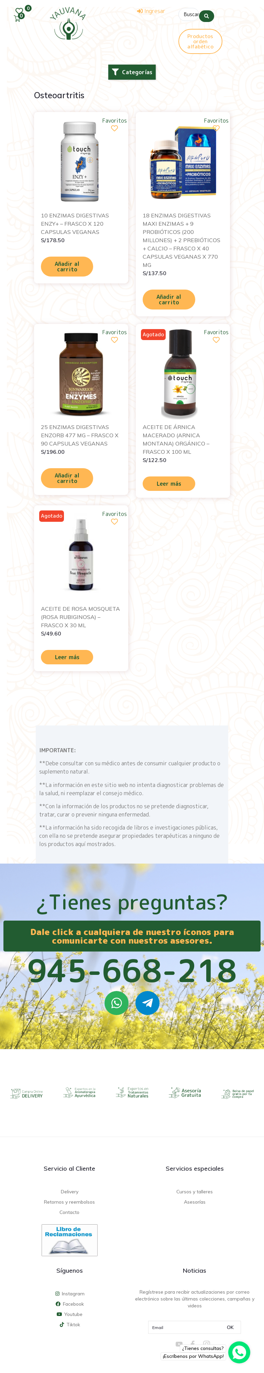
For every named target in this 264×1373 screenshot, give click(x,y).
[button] (132, 70)
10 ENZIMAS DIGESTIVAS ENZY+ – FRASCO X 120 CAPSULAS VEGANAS (75, 221)
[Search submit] (206, 13)
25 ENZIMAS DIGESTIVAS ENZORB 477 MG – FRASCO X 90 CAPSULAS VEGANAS (80, 433)
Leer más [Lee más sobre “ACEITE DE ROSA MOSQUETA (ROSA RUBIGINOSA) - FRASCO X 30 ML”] (67, 655)
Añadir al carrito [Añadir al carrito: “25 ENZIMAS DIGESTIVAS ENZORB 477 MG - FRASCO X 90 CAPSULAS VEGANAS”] (67, 476)
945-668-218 (132, 968)
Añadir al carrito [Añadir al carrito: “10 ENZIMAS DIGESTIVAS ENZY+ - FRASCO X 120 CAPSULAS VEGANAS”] (67, 264)
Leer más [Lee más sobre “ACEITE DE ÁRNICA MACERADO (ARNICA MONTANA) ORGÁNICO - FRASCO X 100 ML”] (169, 481)
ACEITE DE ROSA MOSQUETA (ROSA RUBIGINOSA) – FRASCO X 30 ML (80, 615)
